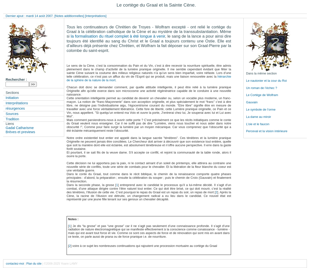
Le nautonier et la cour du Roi (266, 80)
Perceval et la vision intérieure (266, 131)
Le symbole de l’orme (261, 109)
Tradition (12, 119)
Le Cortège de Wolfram (262, 95)
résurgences (15, 108)
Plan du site (34, 263)
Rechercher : (16, 79)
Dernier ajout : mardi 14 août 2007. (30, 16)
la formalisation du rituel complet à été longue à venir (118, 36)
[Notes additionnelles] (69, 16)
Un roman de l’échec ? (261, 88)
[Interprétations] (96, 16)
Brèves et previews (20, 132)
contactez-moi (15, 263)
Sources (12, 114)
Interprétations (17, 103)
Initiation (12, 98)
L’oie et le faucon (257, 124)
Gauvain (252, 102)
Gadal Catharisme (20, 128)
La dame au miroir (258, 117)
